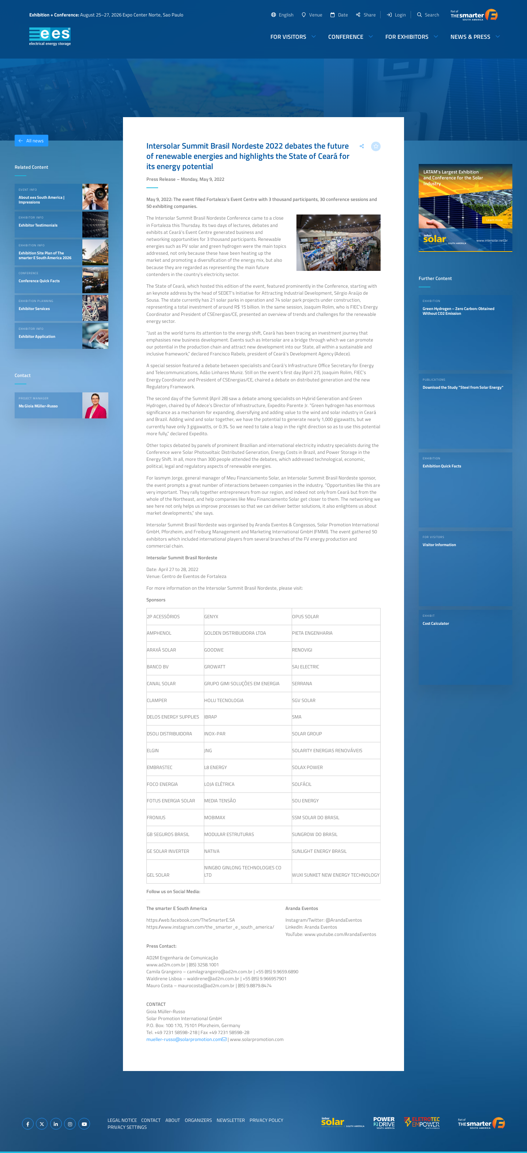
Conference (345, 36)
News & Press (470, 36)
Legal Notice (122, 1120)
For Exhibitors (407, 36)
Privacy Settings (127, 1127)
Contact (151, 1120)
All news (29, 140)
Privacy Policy (266, 1120)
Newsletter (231, 1120)
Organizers (198, 1120)
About (172, 1120)
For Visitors (288, 36)
